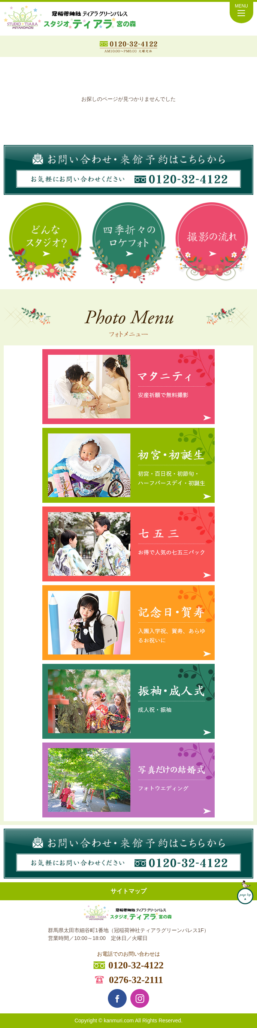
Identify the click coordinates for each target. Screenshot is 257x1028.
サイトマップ (128, 891)
